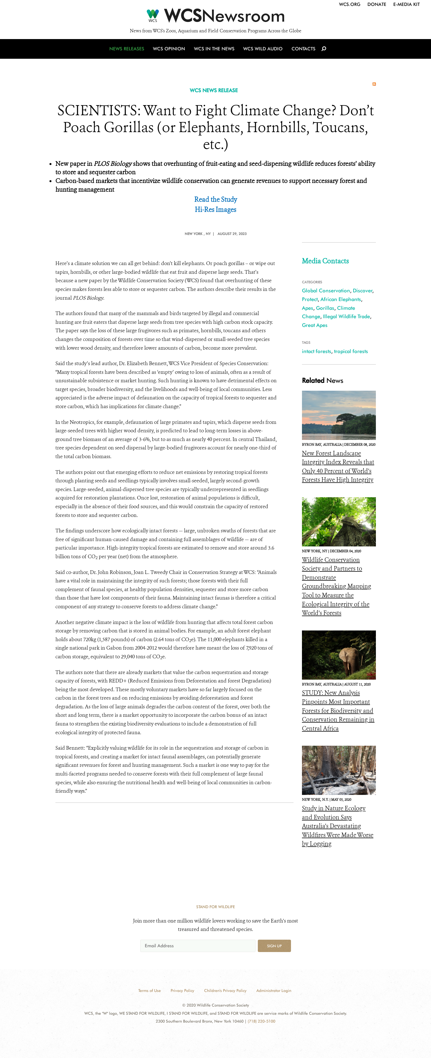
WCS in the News (215, 51)
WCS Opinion (170, 51)
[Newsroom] (215, 17)
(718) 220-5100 (261, 1021)
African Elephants (341, 299)
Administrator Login (273, 990)
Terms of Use (149, 990)
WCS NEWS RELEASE (214, 90)
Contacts (302, 51)
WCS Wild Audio (262, 51)
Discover (363, 290)
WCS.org (349, 4)
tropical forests (351, 351)
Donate (376, 4)
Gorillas (325, 308)
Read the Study (215, 199)
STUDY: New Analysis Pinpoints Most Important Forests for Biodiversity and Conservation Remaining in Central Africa (338, 710)
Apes (307, 308)
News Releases (128, 51)
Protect (310, 299)
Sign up (274, 946)
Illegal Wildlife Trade (346, 316)
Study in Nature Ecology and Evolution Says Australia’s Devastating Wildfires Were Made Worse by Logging (337, 826)
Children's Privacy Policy (225, 990)
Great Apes (315, 325)
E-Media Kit (406, 4)
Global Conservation (326, 290)
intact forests (316, 351)
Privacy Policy (182, 990)
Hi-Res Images (215, 209)
